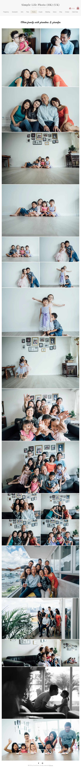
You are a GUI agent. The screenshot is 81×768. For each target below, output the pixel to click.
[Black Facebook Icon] (38, 763)
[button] (78, 7)
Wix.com (51, 765)
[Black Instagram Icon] (42, 763)
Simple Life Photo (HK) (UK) (40, 4)
